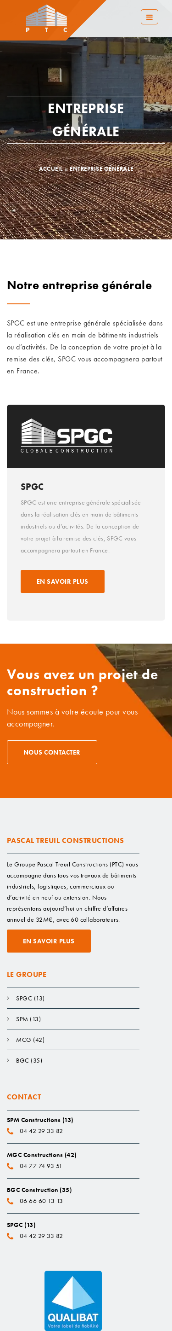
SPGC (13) (30, 998)
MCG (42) (30, 1039)
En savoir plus (63, 581)
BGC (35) (29, 1060)
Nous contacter (52, 752)
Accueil (51, 169)
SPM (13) (28, 1019)
